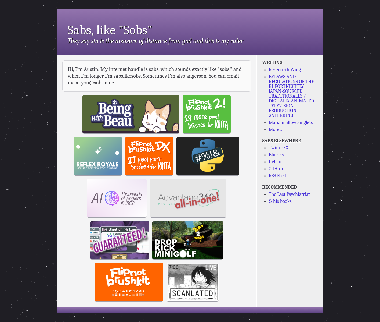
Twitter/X (278, 148)
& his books (280, 201)
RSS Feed (277, 176)
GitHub (276, 169)
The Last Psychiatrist (289, 194)
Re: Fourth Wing (285, 70)
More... (276, 129)
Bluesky (276, 155)
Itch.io (275, 162)
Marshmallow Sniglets (291, 122)
